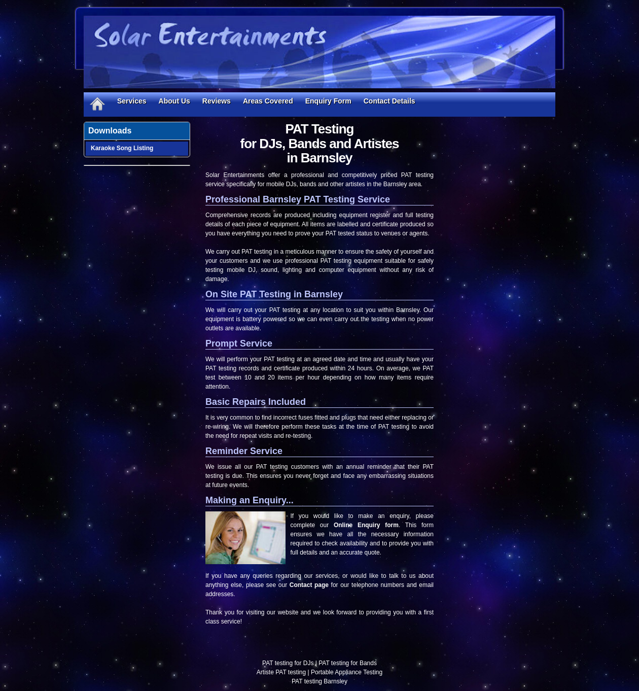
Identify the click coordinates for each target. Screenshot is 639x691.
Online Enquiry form (366, 525)
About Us (174, 101)
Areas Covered (268, 101)
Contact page (309, 585)
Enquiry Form (328, 101)
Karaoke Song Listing (122, 148)
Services (132, 101)
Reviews (216, 101)
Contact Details (389, 101)
